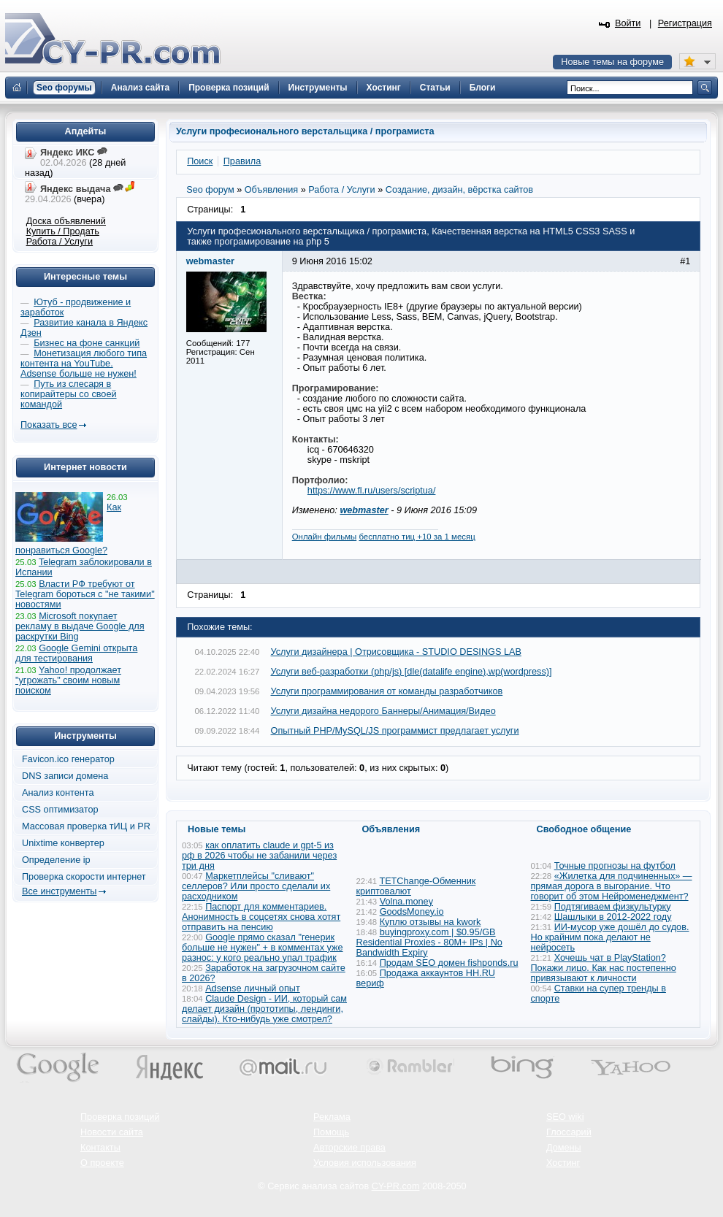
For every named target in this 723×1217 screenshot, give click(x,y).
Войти (628, 23)
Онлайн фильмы (324, 536)
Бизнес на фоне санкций (86, 343)
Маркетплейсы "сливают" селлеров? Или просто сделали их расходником (256, 886)
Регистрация (685, 23)
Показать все (48, 425)
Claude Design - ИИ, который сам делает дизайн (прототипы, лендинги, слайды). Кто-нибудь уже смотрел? (264, 1009)
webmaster (364, 510)
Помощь (331, 1132)
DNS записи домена (65, 776)
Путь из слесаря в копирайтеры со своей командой (68, 394)
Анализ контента (58, 793)
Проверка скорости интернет (84, 877)
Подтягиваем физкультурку (612, 907)
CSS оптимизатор (60, 810)
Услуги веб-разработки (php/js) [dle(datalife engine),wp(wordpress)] (411, 672)
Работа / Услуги (59, 242)
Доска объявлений (66, 221)
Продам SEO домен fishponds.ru (449, 963)
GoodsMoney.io (412, 912)
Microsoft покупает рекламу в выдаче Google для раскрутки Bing (80, 626)
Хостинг (563, 1163)
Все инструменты (59, 891)
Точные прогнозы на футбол (615, 866)
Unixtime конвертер (63, 843)
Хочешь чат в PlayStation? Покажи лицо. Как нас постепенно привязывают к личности (603, 968)
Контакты (100, 1148)
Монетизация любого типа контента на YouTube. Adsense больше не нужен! (83, 363)
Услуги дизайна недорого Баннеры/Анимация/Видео (383, 711)
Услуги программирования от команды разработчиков (387, 691)
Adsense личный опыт (252, 988)
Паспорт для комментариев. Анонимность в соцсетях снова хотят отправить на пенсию (261, 917)
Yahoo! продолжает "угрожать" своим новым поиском (68, 680)
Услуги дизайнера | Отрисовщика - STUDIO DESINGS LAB (396, 652)
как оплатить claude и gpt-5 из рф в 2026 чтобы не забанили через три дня (259, 855)
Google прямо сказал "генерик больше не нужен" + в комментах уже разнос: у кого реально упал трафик (262, 947)
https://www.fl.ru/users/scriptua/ (371, 490)
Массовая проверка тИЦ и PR (86, 826)
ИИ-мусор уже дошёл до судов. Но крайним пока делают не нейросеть (610, 937)
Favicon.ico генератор (68, 759)
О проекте (102, 1163)
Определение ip (56, 860)
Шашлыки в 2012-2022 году (613, 917)
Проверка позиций (119, 1117)
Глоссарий (569, 1132)
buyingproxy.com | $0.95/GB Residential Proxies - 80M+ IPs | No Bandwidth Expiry (429, 942)
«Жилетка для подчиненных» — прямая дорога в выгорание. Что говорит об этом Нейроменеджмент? (611, 886)
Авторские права (349, 1148)
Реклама (332, 1117)
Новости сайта (111, 1132)
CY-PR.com (396, 1186)
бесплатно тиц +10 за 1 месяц (417, 536)
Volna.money (406, 902)
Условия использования (364, 1163)
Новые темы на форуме (612, 62)
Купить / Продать (62, 231)
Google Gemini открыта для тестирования (76, 653)
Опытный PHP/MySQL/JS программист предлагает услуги (395, 731)
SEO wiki (565, 1117)
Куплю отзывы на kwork (430, 922)
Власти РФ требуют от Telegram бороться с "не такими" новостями (85, 594)
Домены (563, 1148)
